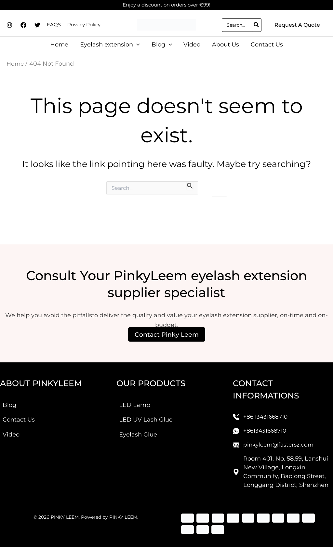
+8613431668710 (266, 427)
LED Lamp (134, 402)
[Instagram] (9, 25)
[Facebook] (23, 25)
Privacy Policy (83, 24)
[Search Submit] (190, 185)
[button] (297, 25)
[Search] (256, 25)
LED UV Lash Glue (146, 416)
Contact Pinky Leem (166, 331)
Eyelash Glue (138, 431)
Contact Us (19, 416)
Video (11, 431)
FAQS (54, 24)
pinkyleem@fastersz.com (280, 441)
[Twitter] (37, 25)
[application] (136, 44)
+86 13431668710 (267, 413)
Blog (9, 402)
